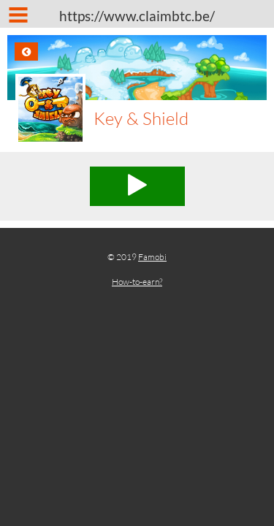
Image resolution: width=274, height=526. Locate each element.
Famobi (152, 256)
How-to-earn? (137, 281)
